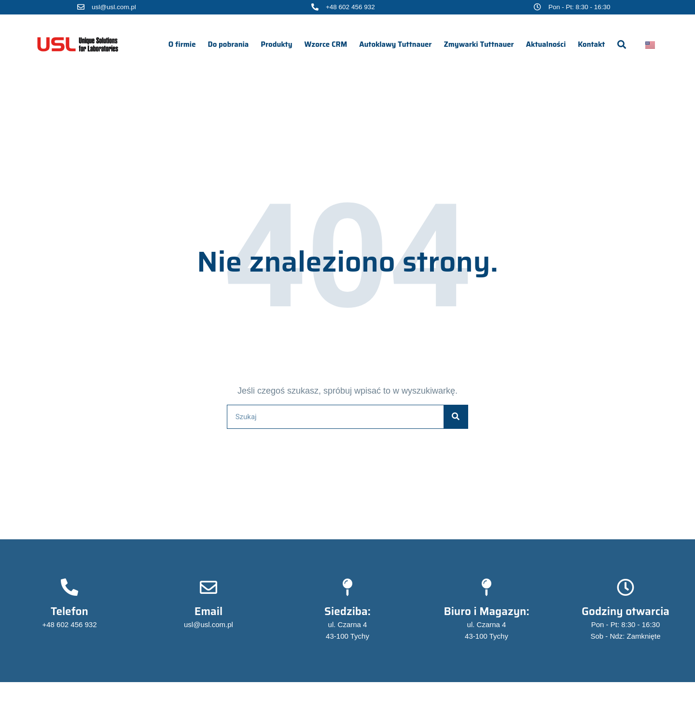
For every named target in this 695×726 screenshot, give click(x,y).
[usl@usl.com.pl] (80, 7)
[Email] (208, 587)
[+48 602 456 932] (315, 7)
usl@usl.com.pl (114, 7)
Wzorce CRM (326, 44)
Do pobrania (228, 44)
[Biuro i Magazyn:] (486, 587)
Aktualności (546, 44)
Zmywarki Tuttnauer (479, 44)
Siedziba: (347, 611)
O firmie (182, 44)
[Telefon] (69, 587)
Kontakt (591, 44)
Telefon (69, 611)
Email (208, 611)
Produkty (276, 44)
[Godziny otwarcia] (625, 587)
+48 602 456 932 (350, 7)
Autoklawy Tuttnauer (395, 44)
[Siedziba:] (347, 587)
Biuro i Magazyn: (486, 611)
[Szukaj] (456, 416)
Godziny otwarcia (625, 611)
